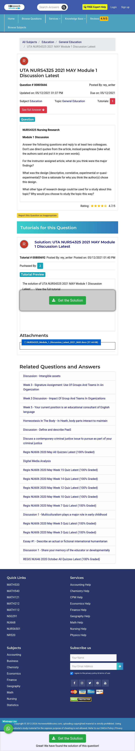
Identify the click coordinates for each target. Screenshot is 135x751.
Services (53, 18)
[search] (64, 7)
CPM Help (76, 597)
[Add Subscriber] (120, 666)
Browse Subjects (17, 27)
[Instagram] (82, 683)
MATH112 (13, 610)
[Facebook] (74, 683)
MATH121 (13, 597)
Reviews (99, 18)
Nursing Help (78, 628)
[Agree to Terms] (71, 673)
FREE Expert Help (95, 7)
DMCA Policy (107, 728)
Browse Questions (32, 18)
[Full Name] (93, 657)
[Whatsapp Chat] (8, 729)
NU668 (11, 622)
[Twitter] (89, 683)
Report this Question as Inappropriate (37, 215)
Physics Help (78, 635)
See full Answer (33, 110)
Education (36, 101)
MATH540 (13, 591)
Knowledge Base (74, 18)
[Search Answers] (49, 7)
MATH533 (13, 584)
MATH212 (13, 603)
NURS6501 (13, 628)
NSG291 (12, 616)
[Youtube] (97, 683)
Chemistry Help (79, 591)
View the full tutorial (48, 289)
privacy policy (91, 673)
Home (11, 18)
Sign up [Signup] (125, 7)
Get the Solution (67, 300)
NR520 (11, 635)
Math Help (76, 622)
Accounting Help (80, 584)
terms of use (104, 673)
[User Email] (93, 666)
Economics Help (80, 603)
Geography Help (80, 616)
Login (114, 7)
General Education (73, 101)
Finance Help (78, 610)
